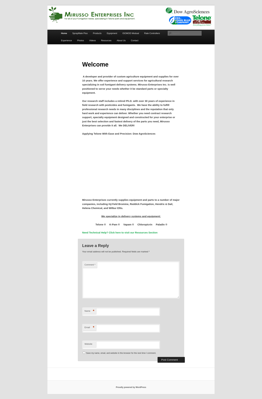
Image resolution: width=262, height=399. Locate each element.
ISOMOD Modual (130, 33)
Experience (66, 40)
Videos (92, 40)
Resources (106, 40)
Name (89, 311)
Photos (80, 40)
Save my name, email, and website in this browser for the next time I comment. (121, 353)
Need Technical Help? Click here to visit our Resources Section (120, 232)
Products (97, 33)
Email (89, 327)
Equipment (112, 33)
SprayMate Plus (80, 33)
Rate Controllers (152, 33)
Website (88, 344)
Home (64, 33)
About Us (121, 40)
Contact (134, 40)
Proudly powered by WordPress (131, 387)
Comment (90, 264)
